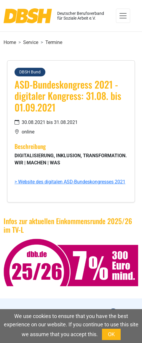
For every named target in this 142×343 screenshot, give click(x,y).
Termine (53, 42)
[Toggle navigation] (123, 16)
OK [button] (111, 334)
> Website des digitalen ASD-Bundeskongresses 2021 (70, 182)
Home (10, 42)
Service (30, 42)
